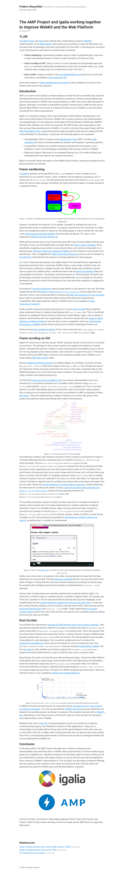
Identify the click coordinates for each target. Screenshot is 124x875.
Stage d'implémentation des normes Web (42, 850)
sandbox (25, 173)
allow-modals (79, 309)
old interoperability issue (70, 74)
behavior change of (59, 292)
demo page (45, 570)
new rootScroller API (57, 77)
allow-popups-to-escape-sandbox (40, 234)
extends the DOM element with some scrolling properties (73, 625)
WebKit (87, 41)
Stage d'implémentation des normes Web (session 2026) (49, 847)
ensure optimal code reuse (73, 484)
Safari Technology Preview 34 (44, 237)
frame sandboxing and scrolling (54, 82)
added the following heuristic (40, 363)
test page (27, 649)
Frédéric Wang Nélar (30, 6)
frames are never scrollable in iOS (46, 380)
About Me (23, 10)
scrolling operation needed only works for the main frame (65, 602)
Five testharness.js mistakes (37, 853)
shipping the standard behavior (66, 673)
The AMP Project (27, 41)
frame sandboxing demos (43, 329)
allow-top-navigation (85, 271)
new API (43, 723)
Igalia (41, 41)
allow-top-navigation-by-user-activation (87, 295)
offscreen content (40, 358)
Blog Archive (32, 10)
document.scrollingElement (31, 643)
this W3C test (25, 257)
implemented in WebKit (88, 646)
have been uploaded (63, 579)
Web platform (46, 44)
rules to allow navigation (85, 245)
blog (21, 395)
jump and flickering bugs (30, 609)
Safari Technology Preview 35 (65, 254)
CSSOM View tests (73, 709)
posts (26, 395)
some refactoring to (52, 484)
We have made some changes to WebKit (51, 251)
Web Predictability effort (30, 131)
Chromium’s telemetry (41, 289)
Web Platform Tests (68, 139)
